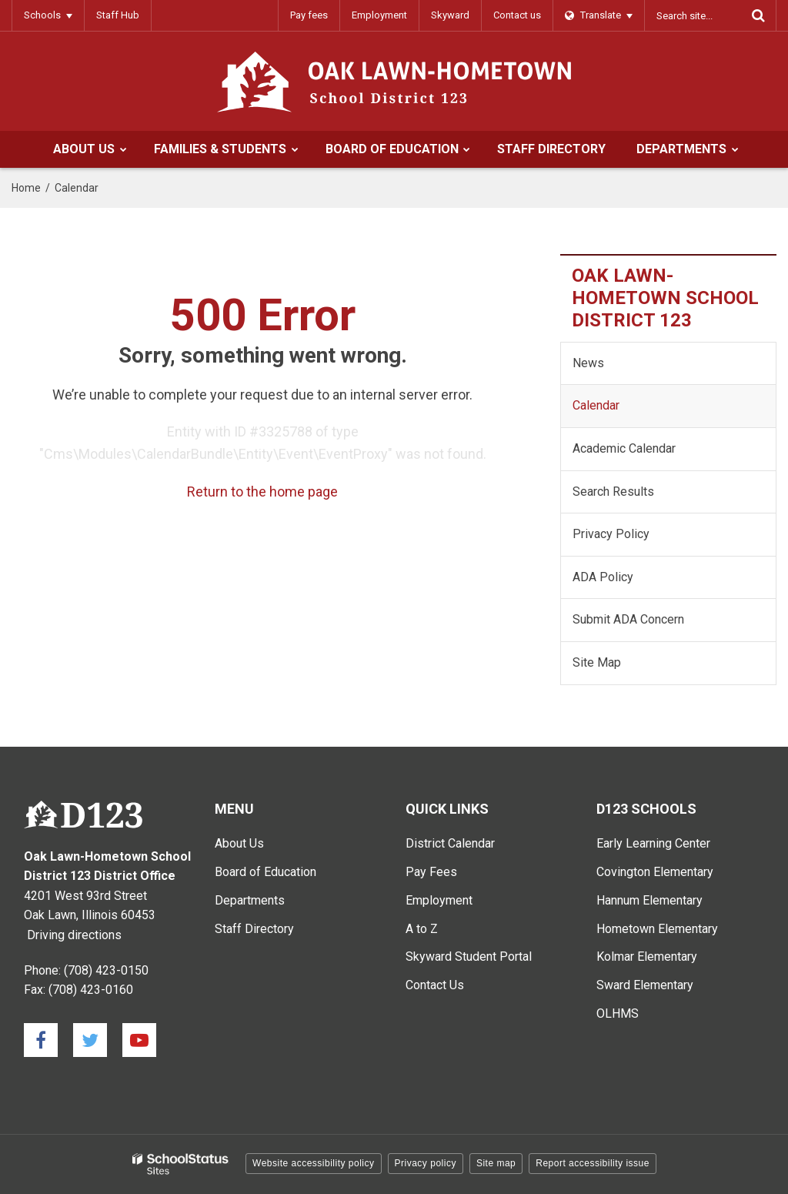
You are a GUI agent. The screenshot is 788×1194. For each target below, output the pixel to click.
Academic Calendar (624, 448)
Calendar (596, 405)
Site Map (597, 662)
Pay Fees (431, 872)
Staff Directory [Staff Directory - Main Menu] (254, 928)
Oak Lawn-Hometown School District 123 (665, 298)
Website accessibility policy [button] (313, 1163)
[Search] (758, 15)
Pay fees (309, 15)
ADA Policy (603, 577)
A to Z (422, 928)
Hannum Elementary (649, 900)
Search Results (613, 491)
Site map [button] (496, 1163)
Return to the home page (262, 491)
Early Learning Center (653, 843)
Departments (250, 900)
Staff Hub (117, 15)
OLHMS (617, 1013)
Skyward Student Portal (469, 956)
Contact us (517, 15)
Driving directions (74, 935)
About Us (239, 843)
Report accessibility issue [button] (592, 1163)
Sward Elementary (644, 985)
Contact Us (435, 985)
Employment (379, 15)
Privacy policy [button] (425, 1163)
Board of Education (265, 872)
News (588, 363)
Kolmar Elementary (646, 956)
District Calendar (450, 843)
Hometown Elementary (657, 928)
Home (26, 188)
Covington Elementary (654, 872)
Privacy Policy (611, 534)
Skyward (450, 15)
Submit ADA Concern (628, 619)
